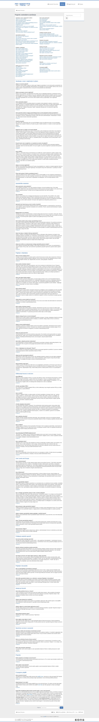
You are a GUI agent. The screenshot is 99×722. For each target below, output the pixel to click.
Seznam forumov (53, 4)
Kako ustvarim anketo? (20, 52)
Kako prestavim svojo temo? (21, 62)
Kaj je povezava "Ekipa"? (44, 29)
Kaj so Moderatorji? (43, 20)
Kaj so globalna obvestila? (21, 71)
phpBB (44, 716)
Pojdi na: (39, 707)
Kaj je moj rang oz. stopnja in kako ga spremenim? (25, 42)
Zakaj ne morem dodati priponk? (22, 56)
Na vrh (18, 89)
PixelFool (19, 720)
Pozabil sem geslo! (19, 24)
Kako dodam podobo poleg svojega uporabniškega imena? (27, 40)
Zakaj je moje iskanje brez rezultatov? (47, 49)
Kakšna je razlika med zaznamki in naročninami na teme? (50, 56)
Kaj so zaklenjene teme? (20, 75)
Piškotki (81, 712)
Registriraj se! (71, 4)
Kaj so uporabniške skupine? (45, 21)
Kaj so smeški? (18, 69)
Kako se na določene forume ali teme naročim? (48, 57)
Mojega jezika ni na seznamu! (21, 39)
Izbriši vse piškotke (61, 712)
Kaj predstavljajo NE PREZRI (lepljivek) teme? (24, 74)
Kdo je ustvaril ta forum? (44, 68)
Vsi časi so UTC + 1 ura (72, 712)
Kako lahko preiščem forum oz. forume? (47, 47)
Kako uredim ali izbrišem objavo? (22, 49)
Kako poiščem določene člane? (45, 51)
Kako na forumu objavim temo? (21, 48)
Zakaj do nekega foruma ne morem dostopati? (24, 55)
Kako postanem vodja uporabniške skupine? (48, 24)
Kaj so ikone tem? (19, 76)
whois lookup (29, 694)
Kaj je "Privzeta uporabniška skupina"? (47, 28)
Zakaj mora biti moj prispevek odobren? (23, 61)
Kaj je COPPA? (18, 29)
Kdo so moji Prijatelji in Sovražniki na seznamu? (49, 41)
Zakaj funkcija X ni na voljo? (45, 69)
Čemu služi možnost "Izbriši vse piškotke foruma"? (25, 32)
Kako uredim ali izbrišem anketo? (22, 54)
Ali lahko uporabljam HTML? (21, 68)
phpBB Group (40, 676)
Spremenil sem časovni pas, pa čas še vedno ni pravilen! (26, 38)
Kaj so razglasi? (19, 72)
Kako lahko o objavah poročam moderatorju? (24, 59)
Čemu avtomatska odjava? (21, 21)
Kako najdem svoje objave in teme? (46, 52)
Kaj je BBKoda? (19, 66)
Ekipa (53, 712)
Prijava (80, 4)
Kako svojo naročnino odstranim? (46, 59)
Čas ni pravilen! (19, 37)
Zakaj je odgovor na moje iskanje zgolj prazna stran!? (50, 50)
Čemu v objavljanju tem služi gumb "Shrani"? (24, 60)
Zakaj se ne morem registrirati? (21, 30)
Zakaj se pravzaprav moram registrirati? (23, 20)
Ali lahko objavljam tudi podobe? (22, 70)
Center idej (40, 684)
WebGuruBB (28, 720)
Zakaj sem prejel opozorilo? (21, 58)
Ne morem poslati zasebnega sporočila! (47, 33)
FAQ (62, 4)
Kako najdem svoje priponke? (45, 64)
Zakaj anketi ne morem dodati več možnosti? (24, 53)
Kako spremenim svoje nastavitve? (22, 36)
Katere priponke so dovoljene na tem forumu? (48, 63)
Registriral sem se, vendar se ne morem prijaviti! (25, 26)
